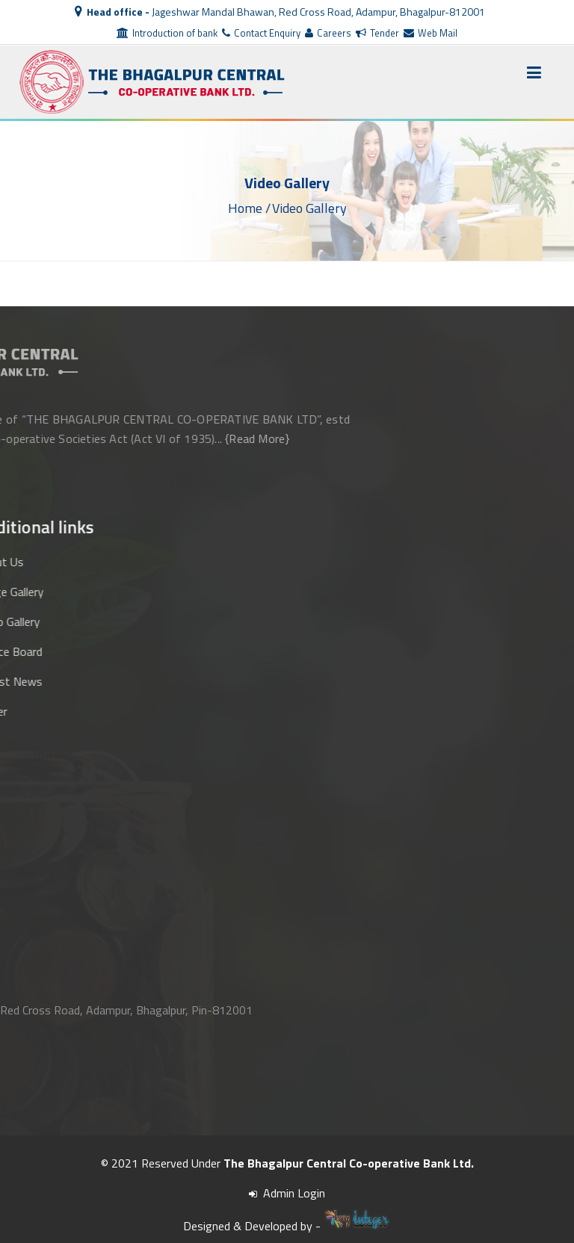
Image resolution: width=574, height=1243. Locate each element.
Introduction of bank (167, 32)
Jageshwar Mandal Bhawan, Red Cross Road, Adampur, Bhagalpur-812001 (280, 11)
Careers (328, 32)
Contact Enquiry (261, 32)
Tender (377, 32)
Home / (249, 207)
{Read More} (111, 438)
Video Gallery (309, 207)
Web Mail (430, 32)
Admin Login (287, 1193)
